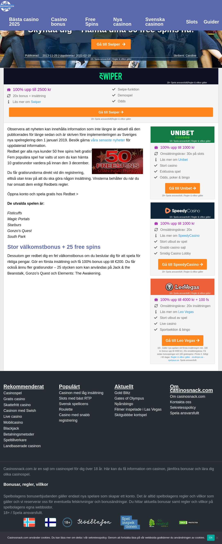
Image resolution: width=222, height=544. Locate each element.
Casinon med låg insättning (81, 393)
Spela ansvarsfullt (184, 413)
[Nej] (217, 538)
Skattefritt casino (17, 405)
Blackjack (11, 428)
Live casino (12, 416)
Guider (211, 22)
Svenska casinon (155, 22)
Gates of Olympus (129, 398)
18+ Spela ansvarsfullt (100, 59)
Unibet (183, 159)
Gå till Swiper (111, 44)
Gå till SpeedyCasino (182, 265)
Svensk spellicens (73, 404)
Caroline (191, 55)
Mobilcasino (13, 422)
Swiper (36, 102)
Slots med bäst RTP (75, 398)
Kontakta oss (180, 402)
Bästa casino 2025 (23, 22)
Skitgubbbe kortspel (130, 415)
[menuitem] (27, 21)
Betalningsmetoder (18, 434)
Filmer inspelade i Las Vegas (137, 409)
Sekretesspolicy (183, 407)
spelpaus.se (173, 360)
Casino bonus (59, 22)
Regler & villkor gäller (122, 59)
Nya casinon (122, 22)
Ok (211, 537)
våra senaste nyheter (108, 140)
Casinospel (12, 393)
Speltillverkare (15, 440)
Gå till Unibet (182, 188)
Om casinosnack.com (187, 396)
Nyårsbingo (123, 404)
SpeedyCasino (188, 235)
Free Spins (91, 22)
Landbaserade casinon (22, 446)
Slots (192, 22)
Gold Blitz (122, 393)
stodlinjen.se (197, 357)
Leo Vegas (186, 312)
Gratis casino (14, 399)
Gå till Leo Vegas (182, 340)
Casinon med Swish (19, 411)
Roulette (66, 409)
